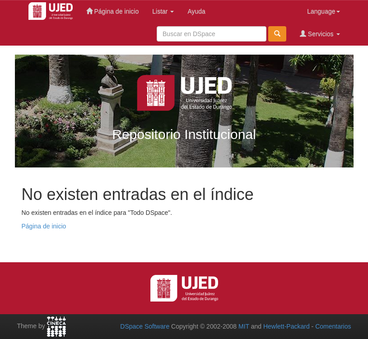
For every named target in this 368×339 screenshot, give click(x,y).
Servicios (320, 33)
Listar (163, 11)
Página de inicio (112, 11)
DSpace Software (144, 326)
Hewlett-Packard (286, 326)
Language (323, 11)
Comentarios (333, 326)
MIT (243, 326)
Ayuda (196, 11)
